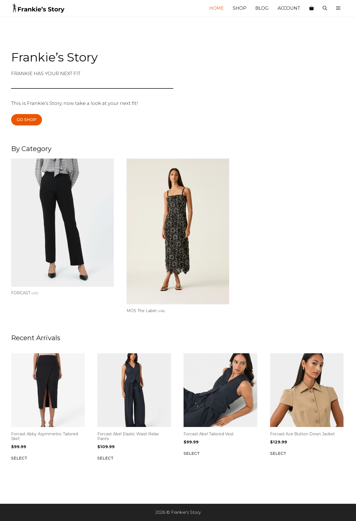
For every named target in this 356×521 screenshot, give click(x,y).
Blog (262, 8)
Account (289, 8)
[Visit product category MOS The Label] (178, 237)
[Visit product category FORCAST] (62, 228)
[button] (338, 8)
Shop (239, 8)
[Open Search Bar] (325, 8)
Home (216, 8)
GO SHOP (26, 119)
